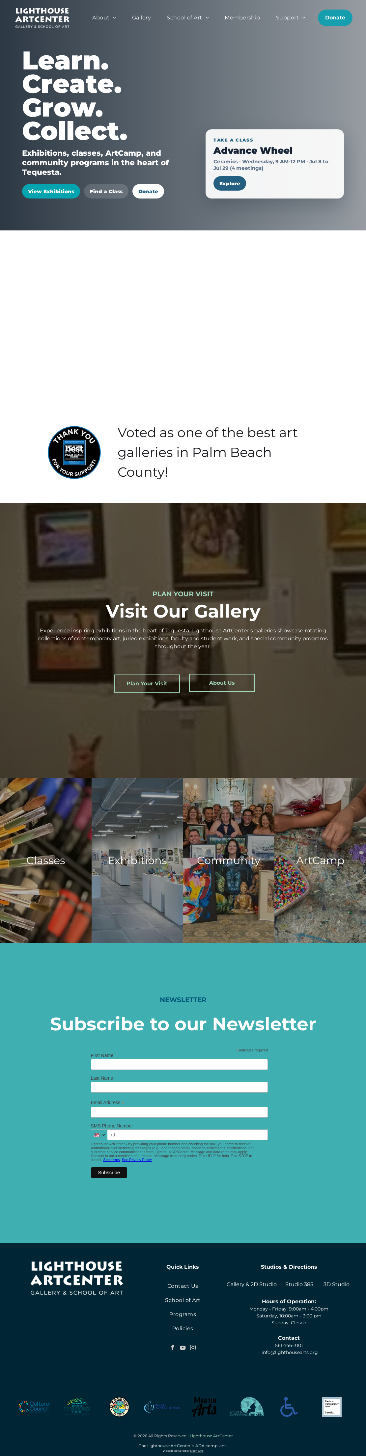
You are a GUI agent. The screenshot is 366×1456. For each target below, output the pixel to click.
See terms (111, 1160)
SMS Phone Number (112, 1125)
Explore (229, 183)
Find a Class (106, 191)
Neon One (197, 1450)
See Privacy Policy (137, 1160)
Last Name (102, 1078)
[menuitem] (104, 17)
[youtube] (183, 1348)
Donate (148, 191)
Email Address (108, 1102)
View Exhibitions (51, 191)
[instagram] (193, 1348)
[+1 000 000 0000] (187, 1135)
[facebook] (172, 1348)
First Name (102, 1055)
